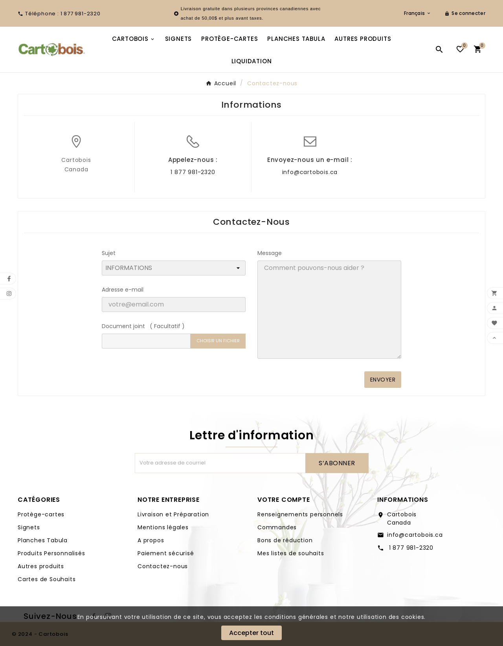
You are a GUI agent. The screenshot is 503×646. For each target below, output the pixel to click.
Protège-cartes (41, 514)
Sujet (109, 253)
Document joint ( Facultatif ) (143, 326)
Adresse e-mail (122, 290)
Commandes (277, 527)
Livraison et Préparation (173, 514)
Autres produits (41, 566)
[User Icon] (464, 13)
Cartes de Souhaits (46, 579)
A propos (151, 540)
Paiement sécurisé (166, 553)
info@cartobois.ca (310, 172)
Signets (29, 527)
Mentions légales (163, 527)
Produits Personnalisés (51, 553)
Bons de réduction (285, 540)
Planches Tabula (43, 540)
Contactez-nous (163, 566)
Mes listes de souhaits (290, 553)
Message (269, 253)
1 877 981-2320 (193, 172)
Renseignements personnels (300, 514)
